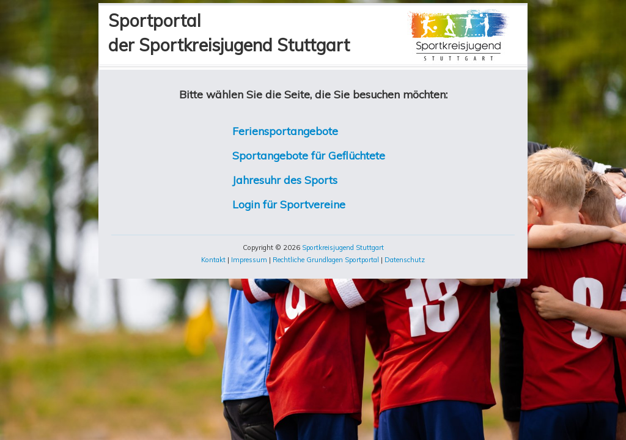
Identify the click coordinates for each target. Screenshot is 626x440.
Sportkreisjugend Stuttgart (343, 247)
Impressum (249, 259)
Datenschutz (405, 259)
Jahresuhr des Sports (284, 179)
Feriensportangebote (285, 131)
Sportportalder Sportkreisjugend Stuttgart (229, 33)
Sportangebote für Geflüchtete (308, 155)
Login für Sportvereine (288, 204)
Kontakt (213, 259)
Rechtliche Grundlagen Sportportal (326, 259)
